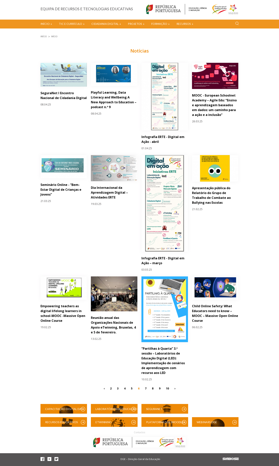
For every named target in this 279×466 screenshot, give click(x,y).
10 (167, 388)
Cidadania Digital (105, 23)
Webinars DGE (207, 422)
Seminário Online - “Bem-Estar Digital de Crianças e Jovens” (60, 190)
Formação (159, 23)
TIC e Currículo (70, 23)
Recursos (184, 23)
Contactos (139, 432)
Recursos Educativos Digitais (61, 423)
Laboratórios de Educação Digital (116, 410)
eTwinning (104, 422)
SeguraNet (154, 409)
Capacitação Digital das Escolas (64, 410)
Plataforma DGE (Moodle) (165, 422)
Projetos (135, 23)
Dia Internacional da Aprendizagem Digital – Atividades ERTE (109, 192)
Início (45, 23)
